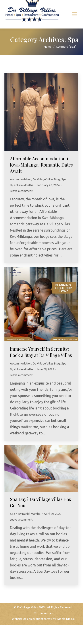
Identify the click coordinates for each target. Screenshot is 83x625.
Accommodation (20, 179)
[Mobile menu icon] (74, 14)
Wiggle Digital (65, 618)
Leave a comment (21, 190)
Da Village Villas (27, 607)
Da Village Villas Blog (46, 179)
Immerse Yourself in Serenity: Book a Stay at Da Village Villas (41, 352)
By (21, 185)
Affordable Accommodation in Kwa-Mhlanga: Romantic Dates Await (41, 164)
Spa (63, 179)
